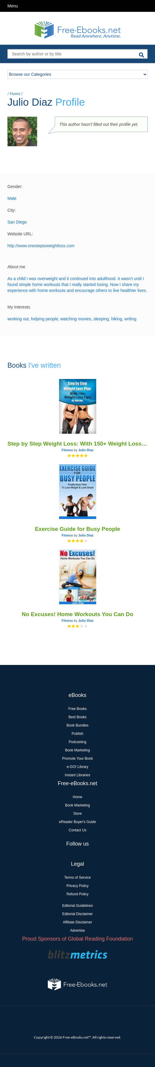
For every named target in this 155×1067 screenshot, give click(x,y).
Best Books (78, 717)
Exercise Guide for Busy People (77, 529)
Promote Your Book (77, 758)
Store (77, 814)
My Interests (18, 307)
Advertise (77, 930)
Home (15, 93)
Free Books (77, 709)
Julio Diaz (85, 450)
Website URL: (20, 234)
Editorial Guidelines (77, 906)
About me (16, 266)
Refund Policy (77, 894)
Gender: (15, 186)
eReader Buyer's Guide (77, 822)
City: (11, 210)
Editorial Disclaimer (77, 914)
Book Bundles (77, 725)
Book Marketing (77, 750)
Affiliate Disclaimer (77, 922)
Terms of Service (77, 877)
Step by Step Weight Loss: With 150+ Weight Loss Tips (77, 444)
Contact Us (77, 830)
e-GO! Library (77, 767)
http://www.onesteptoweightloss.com (41, 245)
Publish (77, 734)
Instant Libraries (77, 775)
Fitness (67, 450)
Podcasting (77, 742)
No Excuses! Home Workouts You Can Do (77, 614)
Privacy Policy (78, 886)
